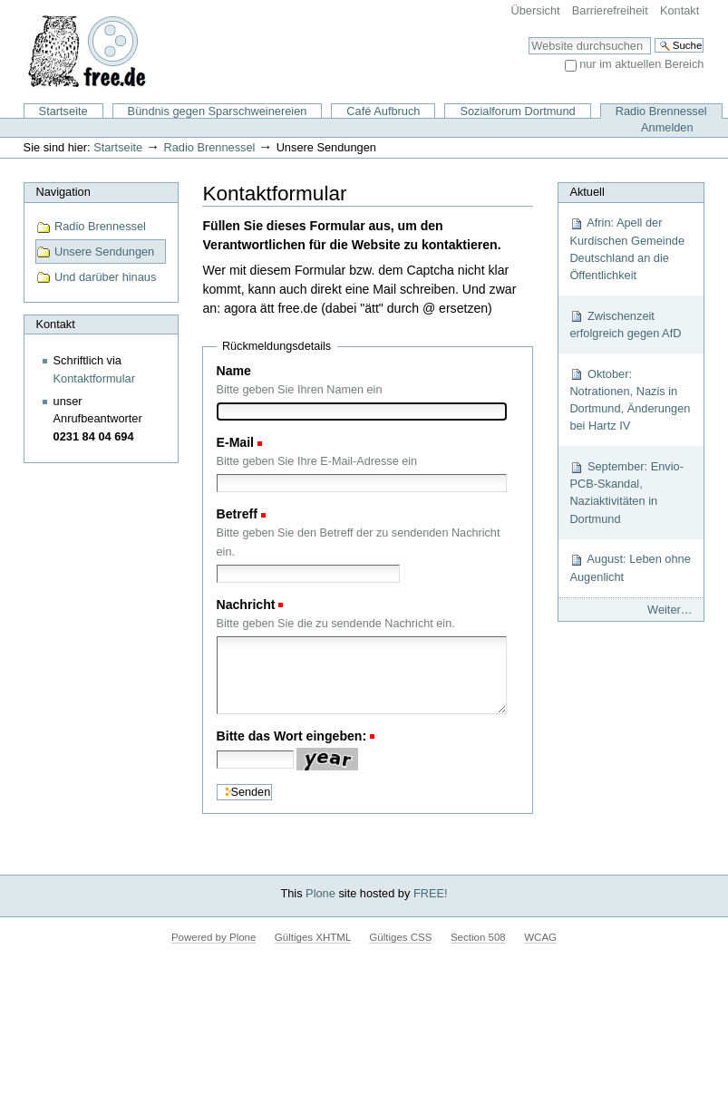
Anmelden (667, 127)
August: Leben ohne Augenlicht (629, 567)
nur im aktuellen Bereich (641, 64)
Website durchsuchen (528, 36)
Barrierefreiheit (610, 10)
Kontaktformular (94, 378)
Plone (320, 893)
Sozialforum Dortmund (517, 111)
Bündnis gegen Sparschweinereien (217, 111)
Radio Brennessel (661, 111)
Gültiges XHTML (313, 937)
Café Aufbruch (383, 111)
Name (234, 370)
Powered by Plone (213, 937)
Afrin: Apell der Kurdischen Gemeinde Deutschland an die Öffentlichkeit (626, 249)
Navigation (62, 191)
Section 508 (478, 937)
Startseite (63, 111)
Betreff (237, 514)
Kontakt (679, 10)
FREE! (430, 893)
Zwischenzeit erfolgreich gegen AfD (625, 324)
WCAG (540, 937)
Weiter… (670, 609)
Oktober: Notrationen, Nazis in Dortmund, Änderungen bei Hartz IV (629, 400)
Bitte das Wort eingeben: (292, 736)
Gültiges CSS (400, 937)
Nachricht (246, 604)
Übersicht (535, 10)
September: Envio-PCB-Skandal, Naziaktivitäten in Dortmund (626, 493)
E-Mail (235, 442)
